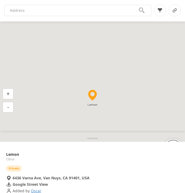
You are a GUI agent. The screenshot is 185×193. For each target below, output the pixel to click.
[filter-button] (160, 10)
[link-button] (175, 10)
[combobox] (74, 10)
